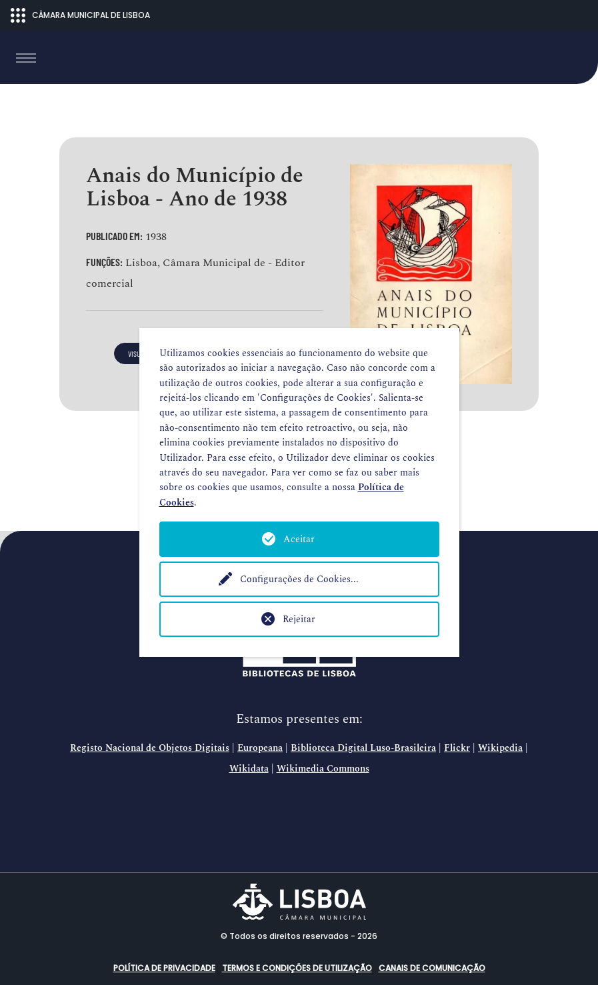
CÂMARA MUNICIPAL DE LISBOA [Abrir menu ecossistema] (80, 15)
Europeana (260, 748)
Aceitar (299, 539)
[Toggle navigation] (26, 58)
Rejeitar (299, 619)
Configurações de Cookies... (299, 579)
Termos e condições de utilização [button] (297, 968)
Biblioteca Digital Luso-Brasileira (363, 748)
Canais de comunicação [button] (432, 968)
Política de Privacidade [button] (164, 968)
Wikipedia (500, 748)
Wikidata (249, 769)
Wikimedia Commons (323, 769)
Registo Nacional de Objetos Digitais (149, 748)
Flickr (457, 748)
